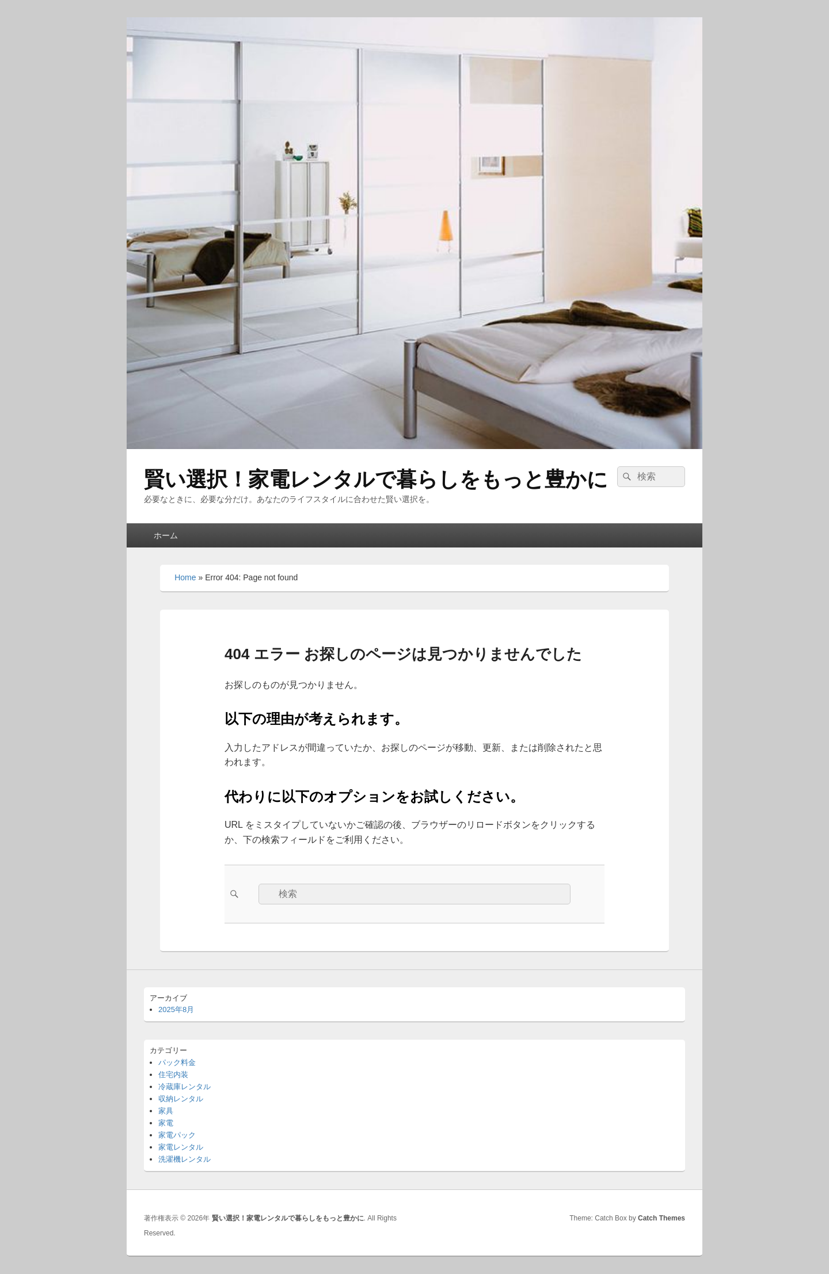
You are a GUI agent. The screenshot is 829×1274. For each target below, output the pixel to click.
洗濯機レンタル (184, 1159)
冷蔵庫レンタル (184, 1086)
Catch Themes (661, 1218)
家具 (165, 1110)
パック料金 (177, 1062)
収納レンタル (180, 1098)
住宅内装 (173, 1074)
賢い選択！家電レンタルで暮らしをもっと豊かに (376, 479)
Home (185, 577)
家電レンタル (180, 1147)
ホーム (166, 535)
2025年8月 (176, 1009)
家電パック (177, 1135)
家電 (165, 1123)
